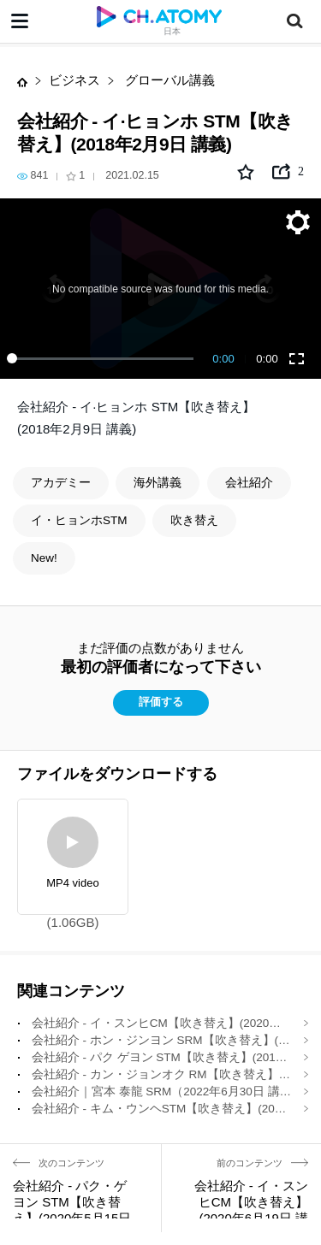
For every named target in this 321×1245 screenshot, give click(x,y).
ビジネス (74, 80)
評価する (161, 702)
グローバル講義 (168, 80)
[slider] (103, 358)
